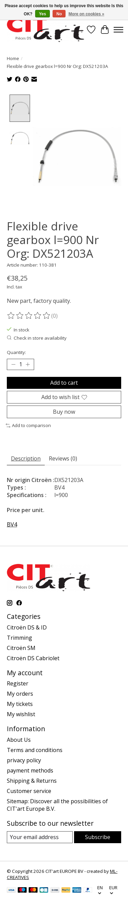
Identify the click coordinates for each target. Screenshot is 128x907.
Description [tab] (26, 457)
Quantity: (16, 351)
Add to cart (64, 381)
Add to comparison (28, 424)
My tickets (20, 703)
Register (17, 682)
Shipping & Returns (32, 779)
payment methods (30, 769)
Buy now (64, 410)
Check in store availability (37, 337)
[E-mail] (40, 836)
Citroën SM (21, 646)
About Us (19, 738)
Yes (42, 14)
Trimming (19, 636)
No (59, 14)
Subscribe (97, 836)
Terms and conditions (34, 749)
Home (13, 58)
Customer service (29, 790)
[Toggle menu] (118, 30)
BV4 (12, 523)
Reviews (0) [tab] (63, 457)
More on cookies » (86, 14)
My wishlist (21, 713)
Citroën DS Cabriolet (33, 657)
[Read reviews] (29, 314)
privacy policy (24, 759)
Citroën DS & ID (27, 626)
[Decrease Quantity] (13, 363)
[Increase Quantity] (27, 363)
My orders (20, 692)
